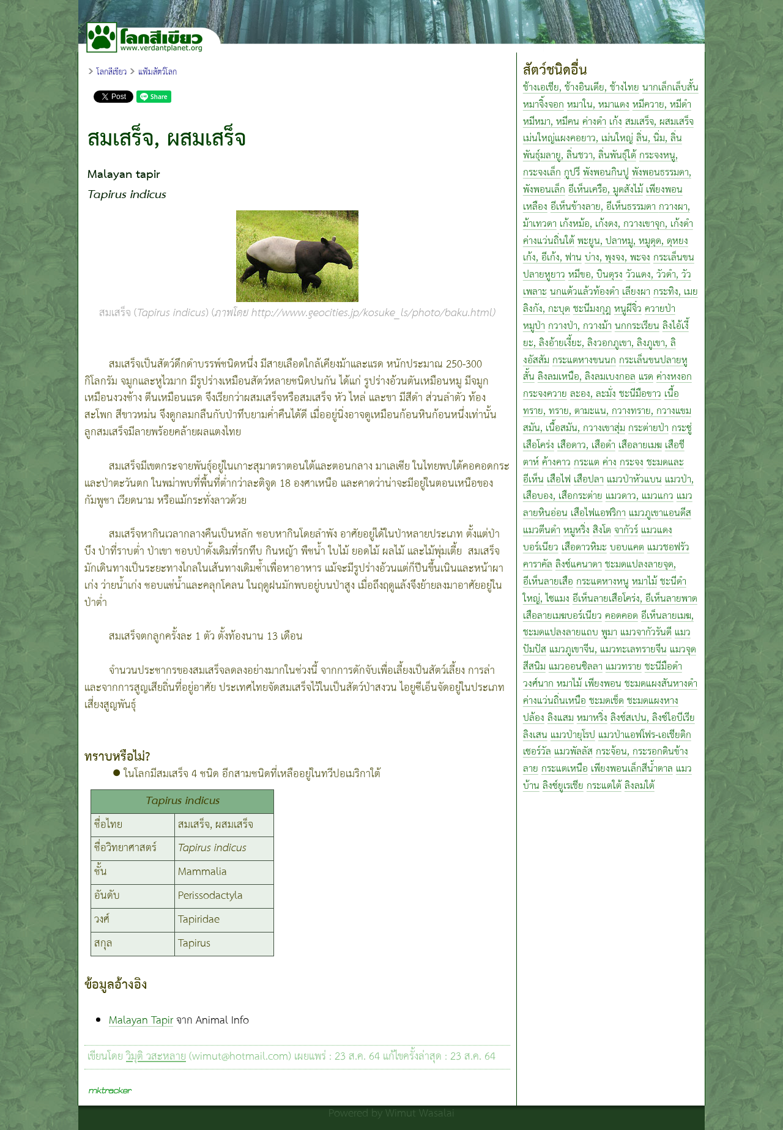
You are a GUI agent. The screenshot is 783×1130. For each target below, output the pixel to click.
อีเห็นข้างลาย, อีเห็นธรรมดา (605, 207)
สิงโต (602, 530)
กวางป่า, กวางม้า (580, 326)
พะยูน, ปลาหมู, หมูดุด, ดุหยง (632, 241)
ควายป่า (660, 309)
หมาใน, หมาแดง (598, 104)
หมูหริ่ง (576, 530)
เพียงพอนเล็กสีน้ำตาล (632, 768)
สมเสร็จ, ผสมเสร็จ (659, 122)
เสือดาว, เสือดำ (586, 445)
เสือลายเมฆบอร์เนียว (562, 616)
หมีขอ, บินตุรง (595, 274)
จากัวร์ (626, 530)
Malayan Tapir (141, 1020)
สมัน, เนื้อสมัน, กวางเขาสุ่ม (574, 428)
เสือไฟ (559, 479)
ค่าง (610, 462)
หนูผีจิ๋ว (628, 309)
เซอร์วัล (537, 751)
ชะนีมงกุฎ (592, 309)
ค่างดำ (594, 122)
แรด (646, 376)
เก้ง (615, 122)
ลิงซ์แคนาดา (578, 564)
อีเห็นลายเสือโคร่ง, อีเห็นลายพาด (635, 598)
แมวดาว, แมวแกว (640, 496)
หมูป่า (534, 326)
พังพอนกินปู (606, 172)
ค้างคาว (556, 462)
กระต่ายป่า (648, 428)
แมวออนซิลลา (576, 666)
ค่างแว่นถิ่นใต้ (548, 241)
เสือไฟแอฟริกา (598, 513)
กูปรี (572, 172)
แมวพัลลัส (573, 751)
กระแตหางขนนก (584, 360)
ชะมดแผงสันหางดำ (661, 683)
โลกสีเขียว (112, 72)
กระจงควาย (545, 394)
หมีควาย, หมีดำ (662, 104)
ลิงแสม (560, 718)
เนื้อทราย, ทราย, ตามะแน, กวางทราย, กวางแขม (607, 403)
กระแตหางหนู (602, 581)
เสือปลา (589, 479)
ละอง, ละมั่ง (593, 394)
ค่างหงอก (674, 376)
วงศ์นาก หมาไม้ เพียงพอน (572, 683)
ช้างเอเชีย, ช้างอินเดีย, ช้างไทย (581, 87)
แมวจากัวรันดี (646, 632)
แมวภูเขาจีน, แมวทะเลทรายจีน (608, 649)
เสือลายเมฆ (640, 445)
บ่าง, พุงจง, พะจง (617, 257)
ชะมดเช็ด (606, 701)
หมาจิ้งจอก (543, 104)
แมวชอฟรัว (668, 547)
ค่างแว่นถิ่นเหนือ (554, 701)
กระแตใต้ (604, 786)
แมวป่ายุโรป (573, 735)
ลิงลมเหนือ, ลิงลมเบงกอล (587, 376)
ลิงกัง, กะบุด (546, 309)
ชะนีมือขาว (640, 394)
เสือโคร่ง (538, 445)
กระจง (632, 462)
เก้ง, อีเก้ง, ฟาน (552, 257)
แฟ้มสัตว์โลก (157, 72)
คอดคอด (621, 616)
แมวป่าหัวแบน (634, 479)
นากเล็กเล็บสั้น (670, 87)
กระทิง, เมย (675, 291)
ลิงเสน (535, 735)
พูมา (609, 632)
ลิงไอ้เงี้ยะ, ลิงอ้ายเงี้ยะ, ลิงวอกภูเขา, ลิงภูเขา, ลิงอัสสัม (606, 343)
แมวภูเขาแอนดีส (660, 513)
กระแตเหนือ (564, 768)
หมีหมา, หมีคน (551, 122)
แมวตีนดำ (541, 530)
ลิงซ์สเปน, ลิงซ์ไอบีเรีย (652, 718)
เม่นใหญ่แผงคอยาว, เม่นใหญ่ (578, 138)
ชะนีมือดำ (663, 666)
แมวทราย (624, 666)
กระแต (586, 462)
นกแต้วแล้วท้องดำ (584, 291)
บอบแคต (627, 547)
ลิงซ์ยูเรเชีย (563, 786)
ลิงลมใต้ (640, 786)
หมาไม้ (644, 581)
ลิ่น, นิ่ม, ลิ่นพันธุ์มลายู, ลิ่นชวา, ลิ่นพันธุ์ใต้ (602, 147)
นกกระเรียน (637, 326)
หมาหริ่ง (592, 718)
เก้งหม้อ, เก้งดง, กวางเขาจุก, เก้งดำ (626, 224)
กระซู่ (682, 428)
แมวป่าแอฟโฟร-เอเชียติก (644, 735)
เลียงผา (636, 291)
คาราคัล (537, 564)
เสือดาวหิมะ (584, 547)
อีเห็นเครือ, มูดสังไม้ (605, 189)
